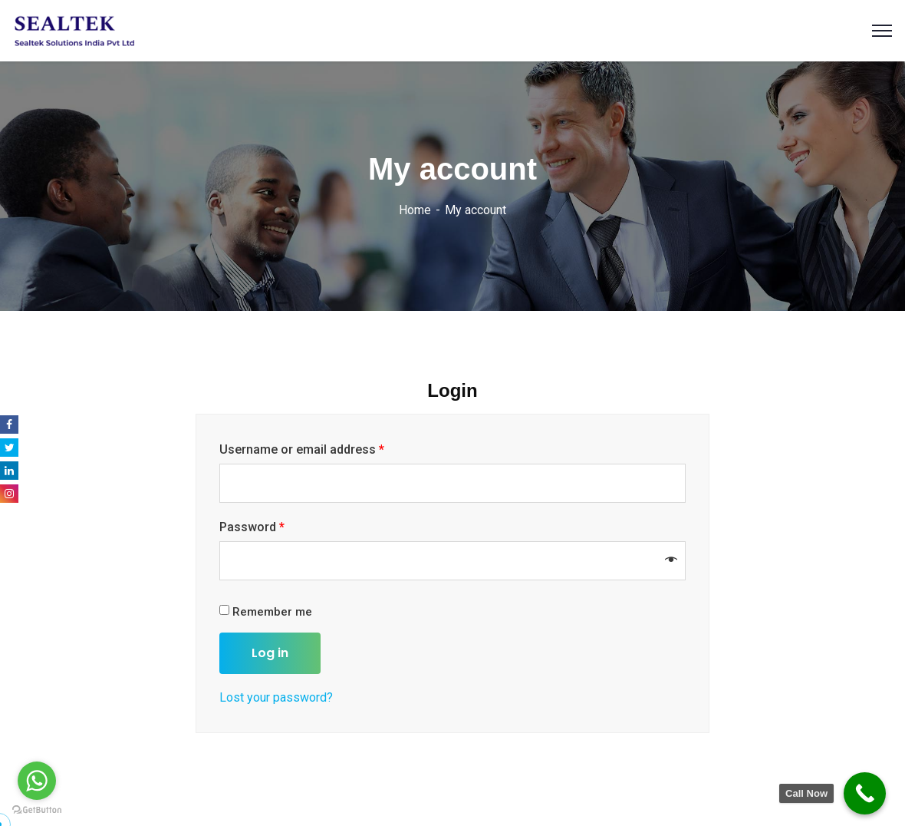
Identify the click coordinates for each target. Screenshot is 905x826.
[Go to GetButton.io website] (36, 810)
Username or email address (301, 449)
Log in (270, 653)
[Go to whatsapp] (37, 781)
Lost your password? (276, 697)
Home (415, 210)
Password (252, 527)
